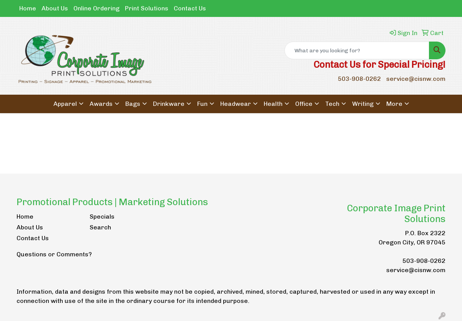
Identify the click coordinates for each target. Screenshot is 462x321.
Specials (102, 216)
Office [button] (303, 103)
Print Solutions (146, 8)
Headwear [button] (235, 103)
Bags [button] (132, 103)
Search (100, 227)
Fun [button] (202, 103)
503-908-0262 (359, 78)
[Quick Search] (356, 50)
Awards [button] (101, 103)
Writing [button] (363, 103)
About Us (55, 8)
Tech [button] (332, 103)
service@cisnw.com (415, 78)
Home (27, 8)
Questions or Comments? (54, 254)
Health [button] (273, 103)
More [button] (394, 103)
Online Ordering (96, 8)
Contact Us (190, 8)
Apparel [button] (65, 103)
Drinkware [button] (168, 103)
